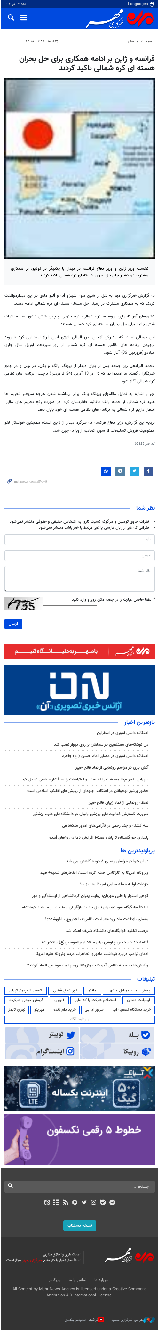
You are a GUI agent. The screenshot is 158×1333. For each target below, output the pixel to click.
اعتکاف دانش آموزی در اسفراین (122, 735)
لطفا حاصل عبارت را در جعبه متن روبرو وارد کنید (113, 601)
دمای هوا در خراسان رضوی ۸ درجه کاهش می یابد (107, 863)
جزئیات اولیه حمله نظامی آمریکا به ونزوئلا (114, 886)
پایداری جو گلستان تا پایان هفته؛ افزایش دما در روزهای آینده (98, 839)
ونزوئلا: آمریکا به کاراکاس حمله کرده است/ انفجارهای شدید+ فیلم (94, 875)
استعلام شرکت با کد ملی (95, 1002)
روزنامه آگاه (79, 1021)
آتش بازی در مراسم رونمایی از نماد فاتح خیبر (111, 770)
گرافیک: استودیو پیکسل (84, 1323)
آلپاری (58, 1002)
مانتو (92, 992)
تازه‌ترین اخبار (139, 725)
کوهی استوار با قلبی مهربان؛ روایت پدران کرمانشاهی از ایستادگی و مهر (90, 898)
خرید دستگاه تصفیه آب (132, 1012)
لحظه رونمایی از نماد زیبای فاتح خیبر (118, 805)
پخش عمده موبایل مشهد (128, 992)
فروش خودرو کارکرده (25, 1002)
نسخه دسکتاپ (79, 1229)
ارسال (12, 625)
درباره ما (100, 1283)
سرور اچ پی (93, 1012)
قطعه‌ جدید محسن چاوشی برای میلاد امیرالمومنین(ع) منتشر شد (94, 944)
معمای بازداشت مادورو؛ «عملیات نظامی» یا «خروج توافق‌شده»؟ (96, 921)
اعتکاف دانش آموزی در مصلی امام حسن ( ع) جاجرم (105, 758)
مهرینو (38, 1012)
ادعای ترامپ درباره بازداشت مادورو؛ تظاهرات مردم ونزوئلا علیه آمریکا (92, 956)
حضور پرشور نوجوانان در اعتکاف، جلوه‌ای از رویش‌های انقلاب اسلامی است (87, 793)
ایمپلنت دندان (138, 1002)
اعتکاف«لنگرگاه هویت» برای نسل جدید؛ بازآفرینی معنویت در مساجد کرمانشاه (85, 910)
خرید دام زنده (64, 1012)
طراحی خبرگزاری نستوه (133, 1323)
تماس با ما (77, 1283)
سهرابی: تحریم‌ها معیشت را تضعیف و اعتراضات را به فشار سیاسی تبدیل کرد (85, 781)
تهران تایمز (15, 1012)
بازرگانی (54, 1283)
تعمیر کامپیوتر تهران (24, 992)
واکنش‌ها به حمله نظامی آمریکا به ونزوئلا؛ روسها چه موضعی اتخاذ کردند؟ (87, 968)
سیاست (146, 41)
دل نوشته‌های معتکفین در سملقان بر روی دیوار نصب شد (101, 747)
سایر (130, 41)
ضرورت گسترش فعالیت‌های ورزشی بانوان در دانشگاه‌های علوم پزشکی (90, 816)
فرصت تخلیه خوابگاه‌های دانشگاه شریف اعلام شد (107, 933)
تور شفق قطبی (64, 992)
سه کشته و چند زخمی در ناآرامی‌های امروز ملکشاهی (105, 828)
